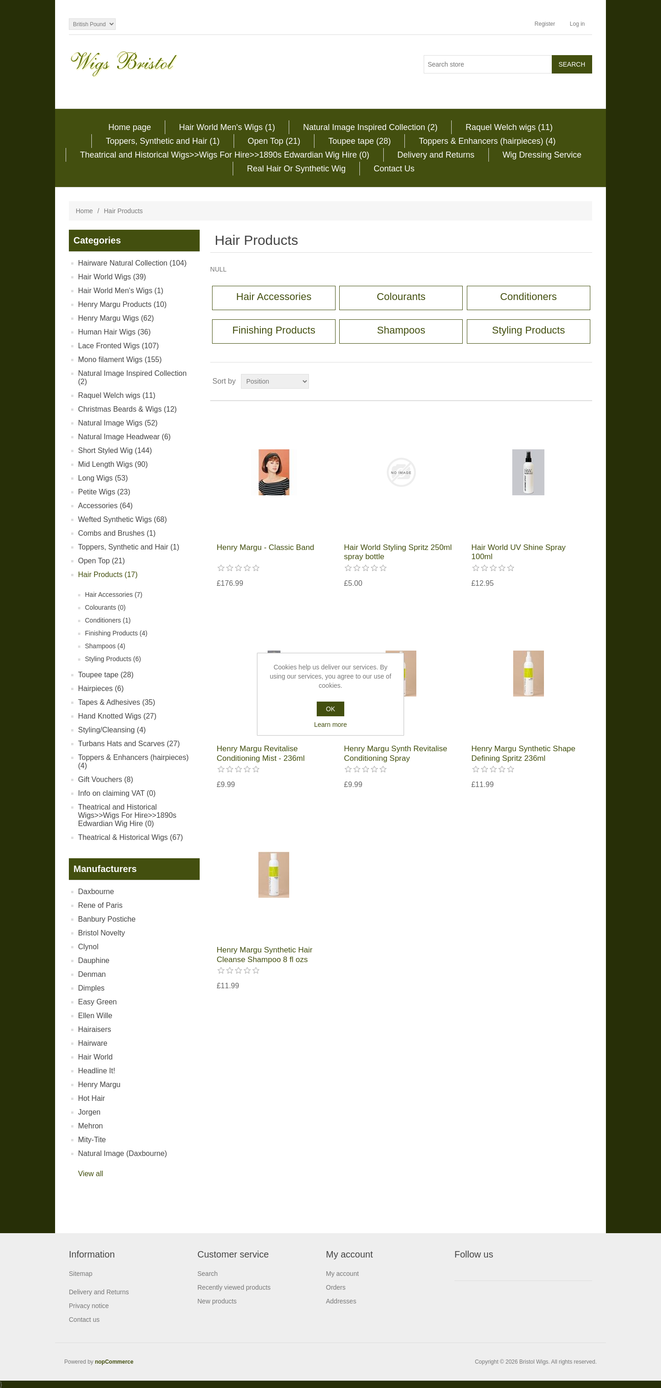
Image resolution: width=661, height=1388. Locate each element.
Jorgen (89, 1112)
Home (84, 211)
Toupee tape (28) (359, 141)
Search (207, 1273)
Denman (92, 974)
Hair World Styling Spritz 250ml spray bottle (398, 552)
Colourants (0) (105, 607)
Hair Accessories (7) (113, 594)
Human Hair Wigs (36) (114, 332)
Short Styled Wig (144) (115, 450)
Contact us (84, 1319)
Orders (336, 1287)
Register (545, 24)
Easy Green (97, 1002)
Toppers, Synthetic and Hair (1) (162, 141)
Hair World (95, 1057)
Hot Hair (91, 1098)
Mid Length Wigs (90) (113, 464)
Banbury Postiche (106, 919)
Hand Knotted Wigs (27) (117, 716)
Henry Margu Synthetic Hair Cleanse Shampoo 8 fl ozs (265, 954)
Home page (129, 127)
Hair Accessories (274, 296)
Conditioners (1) (108, 620)
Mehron (90, 1126)
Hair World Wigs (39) (112, 277)
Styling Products (528, 330)
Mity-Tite (92, 1140)
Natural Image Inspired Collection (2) (370, 127)
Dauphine (94, 960)
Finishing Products (273, 330)
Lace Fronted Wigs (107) (118, 346)
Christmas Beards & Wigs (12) (127, 409)
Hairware (92, 1043)
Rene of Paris (100, 905)
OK (330, 709)
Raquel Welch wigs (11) (509, 127)
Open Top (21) (274, 141)
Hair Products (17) (108, 574)
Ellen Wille (95, 1016)
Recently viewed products (234, 1287)
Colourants (401, 296)
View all (90, 1174)
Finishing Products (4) (116, 633)
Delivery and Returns (436, 154)
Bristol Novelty (101, 933)
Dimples (91, 988)
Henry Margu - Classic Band (265, 547)
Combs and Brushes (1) (117, 533)
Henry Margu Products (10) (122, 304)
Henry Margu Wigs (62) (116, 318)
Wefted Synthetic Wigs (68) (122, 519)
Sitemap (80, 1273)
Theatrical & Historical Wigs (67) (130, 837)
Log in (577, 24)
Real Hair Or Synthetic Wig (296, 168)
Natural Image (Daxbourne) (122, 1153)
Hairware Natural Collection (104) (132, 263)
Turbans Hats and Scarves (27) (129, 744)
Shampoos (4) (105, 646)
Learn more (330, 724)
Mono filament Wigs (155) (120, 359)
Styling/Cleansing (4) (112, 730)
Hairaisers (94, 1029)
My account (342, 1273)
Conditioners (528, 296)
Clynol (88, 947)
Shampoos (401, 330)
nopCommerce (114, 1362)
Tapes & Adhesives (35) (116, 702)
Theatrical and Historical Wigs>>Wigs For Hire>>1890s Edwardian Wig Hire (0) (224, 154)
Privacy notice (89, 1305)
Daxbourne (96, 891)
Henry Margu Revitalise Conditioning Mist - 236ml (261, 753)
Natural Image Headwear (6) (124, 437)
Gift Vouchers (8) (105, 779)
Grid (567, 381)
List (584, 381)
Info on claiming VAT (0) (117, 793)
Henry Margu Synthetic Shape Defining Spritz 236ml (523, 753)
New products (217, 1301)
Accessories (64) (105, 506)
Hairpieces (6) (101, 688)
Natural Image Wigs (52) (117, 423)
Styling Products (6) (113, 659)
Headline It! (96, 1071)
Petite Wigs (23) (104, 492)
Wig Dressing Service (542, 154)
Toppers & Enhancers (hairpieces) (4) (487, 141)
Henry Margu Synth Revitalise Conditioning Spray (395, 753)
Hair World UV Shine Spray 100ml (518, 552)
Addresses (341, 1301)
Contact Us (394, 168)
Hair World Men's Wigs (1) (227, 127)
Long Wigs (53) (103, 478)
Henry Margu (99, 1084)
